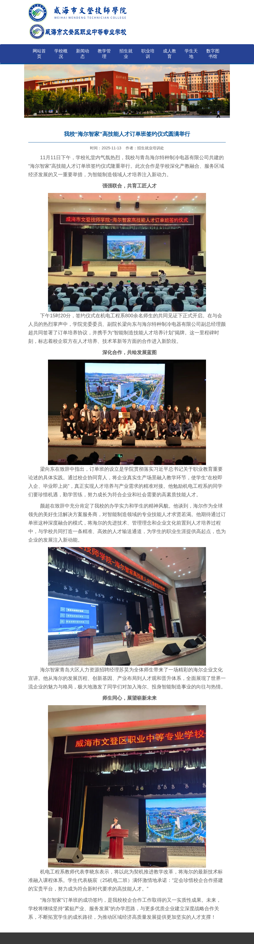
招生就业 (125, 54)
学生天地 (191, 54)
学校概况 (60, 54)
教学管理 (104, 54)
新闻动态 (82, 54)
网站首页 (39, 54)
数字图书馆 (212, 54)
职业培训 (147, 54)
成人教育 (169, 54)
